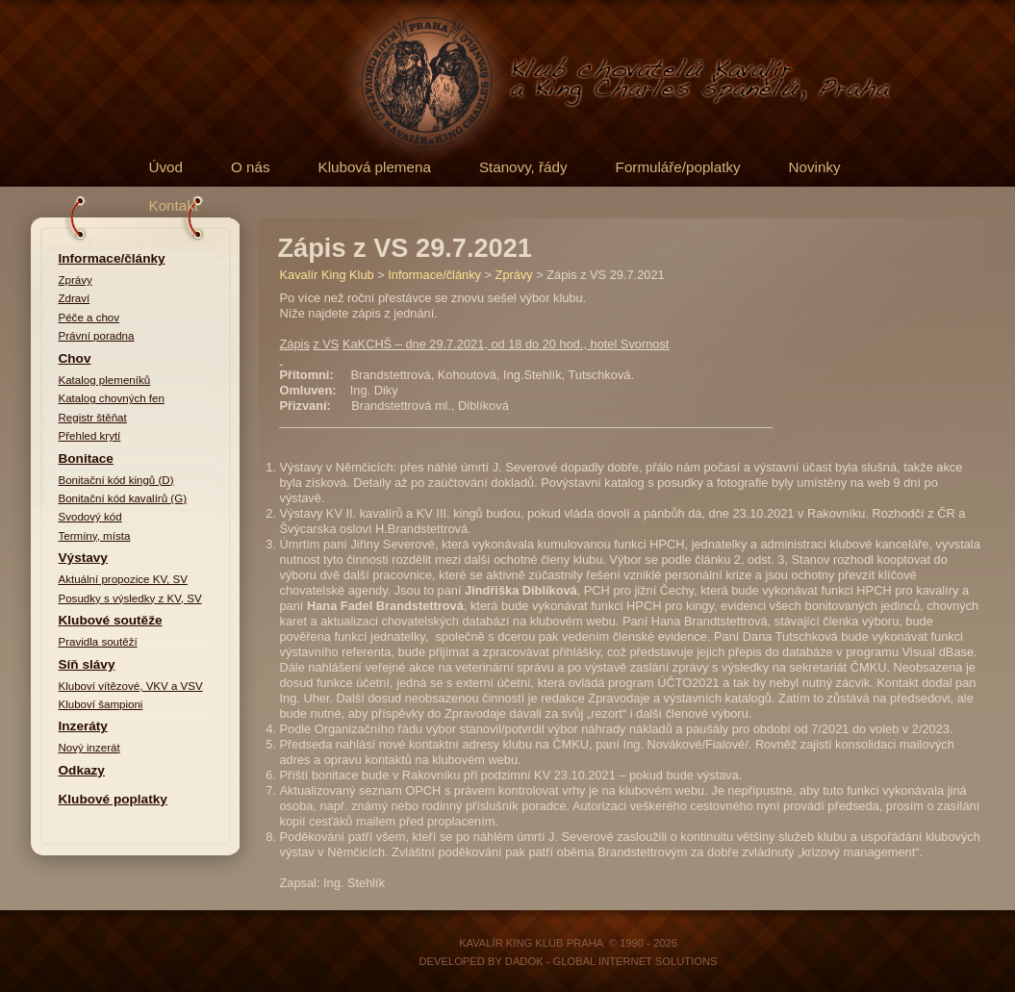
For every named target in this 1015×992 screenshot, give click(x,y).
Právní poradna (97, 336)
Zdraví (74, 298)
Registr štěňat (93, 417)
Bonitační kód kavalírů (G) (123, 498)
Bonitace (86, 458)
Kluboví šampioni (101, 704)
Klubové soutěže (111, 620)
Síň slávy (87, 664)
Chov (75, 358)
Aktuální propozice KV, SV (123, 579)
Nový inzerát (89, 747)
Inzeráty (83, 726)
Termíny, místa (95, 536)
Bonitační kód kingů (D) (116, 480)
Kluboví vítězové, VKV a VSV (131, 686)
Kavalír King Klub (327, 274)
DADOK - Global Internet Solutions (611, 961)
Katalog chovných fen (112, 398)
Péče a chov (89, 317)
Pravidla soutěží (98, 642)
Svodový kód (90, 516)
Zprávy (75, 280)
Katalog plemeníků (105, 380)
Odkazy (82, 770)
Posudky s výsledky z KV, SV (130, 598)
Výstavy (83, 557)
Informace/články (112, 258)
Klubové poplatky (113, 799)
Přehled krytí (90, 436)
